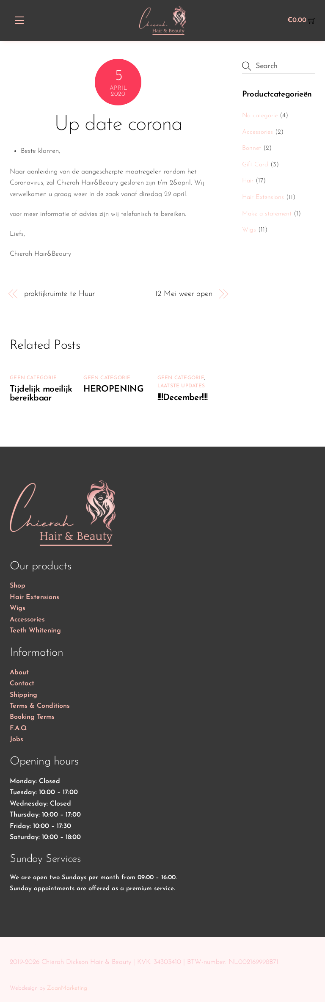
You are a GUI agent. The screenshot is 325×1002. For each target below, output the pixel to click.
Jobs (16, 739)
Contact (22, 683)
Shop (17, 585)
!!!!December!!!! (182, 397)
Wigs (249, 230)
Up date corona (118, 124)
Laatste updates (181, 386)
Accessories (257, 132)
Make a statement (267, 214)
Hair (247, 181)
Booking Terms (32, 717)
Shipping (23, 695)
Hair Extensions (263, 197)
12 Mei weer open (183, 294)
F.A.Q (18, 728)
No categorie (260, 116)
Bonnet (251, 148)
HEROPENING (113, 389)
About (19, 672)
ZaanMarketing (67, 988)
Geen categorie (33, 378)
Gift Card (255, 165)
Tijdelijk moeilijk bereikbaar (41, 394)
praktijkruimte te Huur (59, 294)
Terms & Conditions (40, 706)
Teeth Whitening (35, 630)
